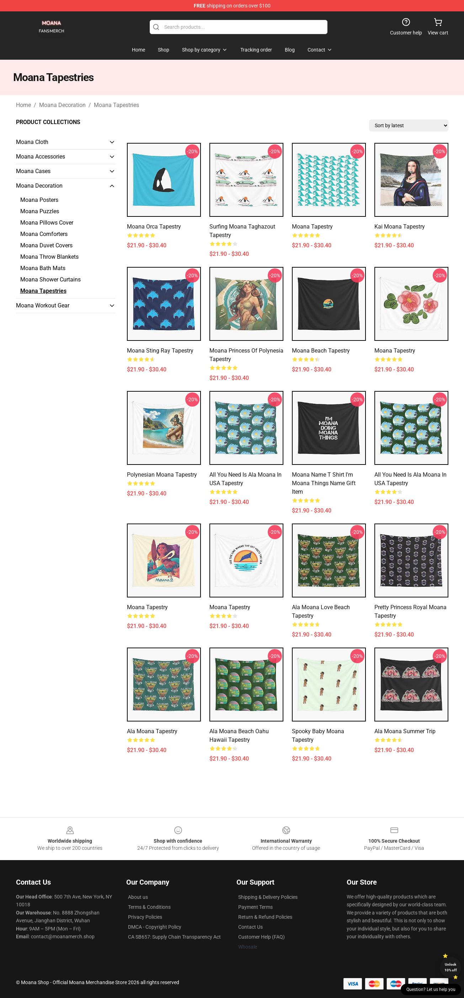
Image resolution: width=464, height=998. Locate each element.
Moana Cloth (32, 142)
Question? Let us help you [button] (430, 989)
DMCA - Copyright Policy (154, 927)
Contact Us (250, 927)
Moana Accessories (40, 156)
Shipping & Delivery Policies (268, 897)
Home (23, 105)
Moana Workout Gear (42, 305)
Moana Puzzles (39, 211)
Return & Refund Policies (265, 917)
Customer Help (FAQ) (261, 937)
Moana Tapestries (116, 105)
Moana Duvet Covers (46, 245)
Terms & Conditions (149, 907)
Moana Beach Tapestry (321, 350)
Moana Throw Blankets (49, 256)
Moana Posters (39, 200)
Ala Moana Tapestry (152, 731)
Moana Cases (33, 171)
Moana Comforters (44, 234)
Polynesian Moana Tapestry (162, 474)
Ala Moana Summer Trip (405, 731)
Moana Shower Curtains (50, 279)
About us (138, 897)
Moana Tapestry (312, 226)
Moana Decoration (62, 105)
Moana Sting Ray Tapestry (160, 350)
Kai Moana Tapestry (399, 226)
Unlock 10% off (450, 967)
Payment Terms (255, 907)
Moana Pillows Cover (46, 222)
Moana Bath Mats (42, 268)
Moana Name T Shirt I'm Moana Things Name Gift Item (324, 483)
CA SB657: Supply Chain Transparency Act (174, 937)
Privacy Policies (145, 917)
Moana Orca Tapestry (154, 226)
